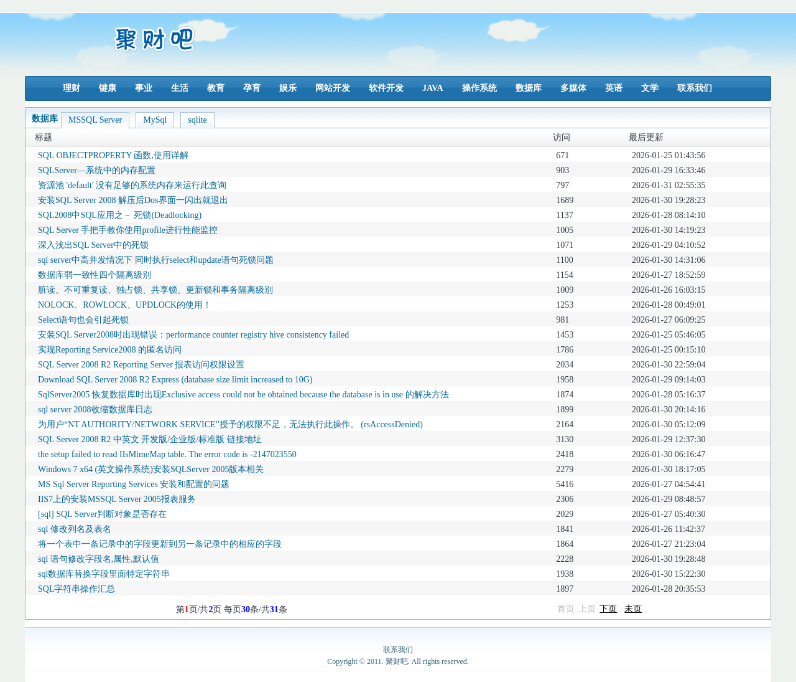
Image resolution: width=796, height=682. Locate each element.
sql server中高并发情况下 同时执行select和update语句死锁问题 (156, 260)
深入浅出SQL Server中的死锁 (93, 245)
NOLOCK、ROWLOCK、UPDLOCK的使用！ (124, 305)
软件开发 (386, 88)
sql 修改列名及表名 (74, 529)
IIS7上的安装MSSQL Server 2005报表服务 (117, 499)
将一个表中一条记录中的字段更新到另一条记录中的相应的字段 (160, 544)
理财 (71, 88)
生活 (179, 88)
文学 (650, 88)
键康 (107, 88)
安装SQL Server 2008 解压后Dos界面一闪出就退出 (133, 200)
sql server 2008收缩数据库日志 (95, 409)
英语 (613, 88)
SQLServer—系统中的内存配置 (96, 170)
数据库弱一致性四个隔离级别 (94, 275)
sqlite (197, 120)
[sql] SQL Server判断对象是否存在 (102, 514)
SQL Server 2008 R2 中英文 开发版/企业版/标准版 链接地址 (150, 439)
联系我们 (694, 88)
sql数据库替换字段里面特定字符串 (104, 574)
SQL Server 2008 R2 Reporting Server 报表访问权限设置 (141, 364)
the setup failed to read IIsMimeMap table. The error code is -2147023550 (167, 454)
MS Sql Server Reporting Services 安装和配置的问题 (133, 484)
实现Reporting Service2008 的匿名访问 (110, 349)
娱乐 (288, 88)
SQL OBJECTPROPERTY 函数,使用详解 (113, 155)
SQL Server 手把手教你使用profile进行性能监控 (128, 230)
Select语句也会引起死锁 (83, 319)
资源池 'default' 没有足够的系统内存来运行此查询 (132, 185)
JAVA (432, 88)
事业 (143, 88)
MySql (155, 120)
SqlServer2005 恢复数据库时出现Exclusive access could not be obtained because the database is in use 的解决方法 (243, 394)
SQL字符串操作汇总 (76, 589)
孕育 (252, 88)
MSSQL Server (95, 120)
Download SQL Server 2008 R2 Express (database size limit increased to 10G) (175, 379)
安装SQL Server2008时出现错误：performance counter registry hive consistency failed (193, 334)
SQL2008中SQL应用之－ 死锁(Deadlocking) (119, 215)
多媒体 (573, 88)
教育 (215, 88)
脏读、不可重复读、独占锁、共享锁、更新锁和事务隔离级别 (155, 290)
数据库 (529, 88)
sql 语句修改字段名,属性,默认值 (98, 559)
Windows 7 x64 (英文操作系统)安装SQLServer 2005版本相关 (151, 469)
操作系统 (479, 88)
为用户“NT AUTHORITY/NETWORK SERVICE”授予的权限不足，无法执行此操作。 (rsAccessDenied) (230, 424)
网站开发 (332, 88)
